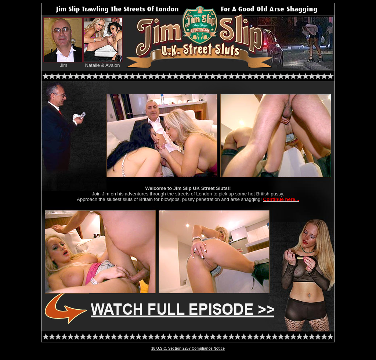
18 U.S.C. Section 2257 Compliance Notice (188, 348)
